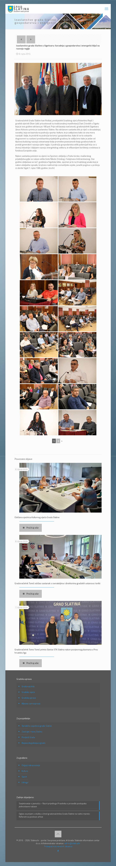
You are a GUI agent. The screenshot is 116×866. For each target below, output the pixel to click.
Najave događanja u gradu (33, 743)
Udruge (25, 782)
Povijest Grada (28, 737)
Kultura (25, 771)
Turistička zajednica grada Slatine (37, 725)
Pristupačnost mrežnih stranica (58, 846)
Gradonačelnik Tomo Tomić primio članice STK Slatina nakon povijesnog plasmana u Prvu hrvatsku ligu (56, 651)
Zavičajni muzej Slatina (32, 731)
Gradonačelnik (28, 686)
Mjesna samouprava (31, 703)
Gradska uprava (29, 697)
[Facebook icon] (58, 851)
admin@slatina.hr (72, 843)
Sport (24, 776)
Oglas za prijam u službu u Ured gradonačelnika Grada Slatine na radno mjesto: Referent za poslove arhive (54, 815)
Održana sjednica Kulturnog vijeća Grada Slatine (37, 517)
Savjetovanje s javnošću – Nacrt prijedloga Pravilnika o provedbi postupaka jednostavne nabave (52, 805)
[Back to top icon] (58, 834)
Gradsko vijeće (28, 692)
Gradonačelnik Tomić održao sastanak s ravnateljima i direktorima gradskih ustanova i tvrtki (57, 583)
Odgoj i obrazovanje (31, 765)
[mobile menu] (106, 8)
